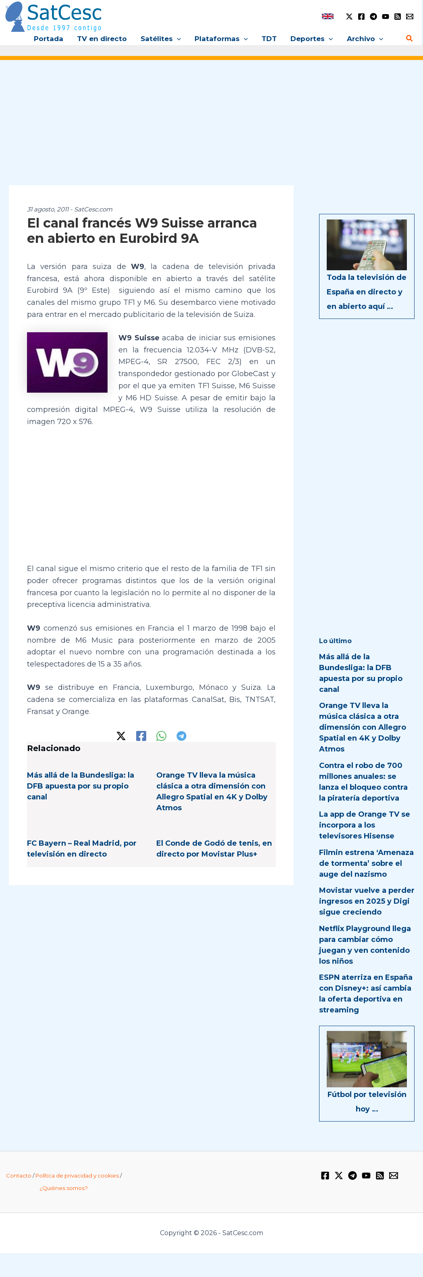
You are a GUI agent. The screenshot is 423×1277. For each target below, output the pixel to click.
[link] (328, 16)
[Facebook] (361, 16)
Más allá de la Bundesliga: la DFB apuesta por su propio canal (80, 786)
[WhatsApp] (161, 736)
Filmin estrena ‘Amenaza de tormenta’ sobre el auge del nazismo (366, 863)
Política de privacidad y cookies (77, 1175)
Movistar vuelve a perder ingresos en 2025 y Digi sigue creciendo (367, 901)
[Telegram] (373, 16)
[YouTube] (385, 16)
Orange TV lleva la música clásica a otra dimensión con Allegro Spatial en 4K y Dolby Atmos (362, 727)
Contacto (18, 1175)
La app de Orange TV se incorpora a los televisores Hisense (364, 825)
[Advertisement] (211, 128)
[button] (177, 39)
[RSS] (397, 16)
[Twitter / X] (349, 16)
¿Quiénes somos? (63, 1188)
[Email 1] (409, 16)
